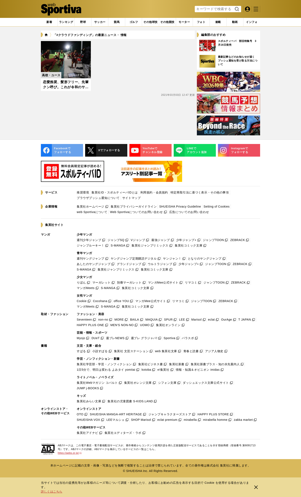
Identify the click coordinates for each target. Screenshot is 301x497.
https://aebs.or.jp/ (70, 453)
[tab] (83, 22)
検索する (236, 9)
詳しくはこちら (51, 491)
